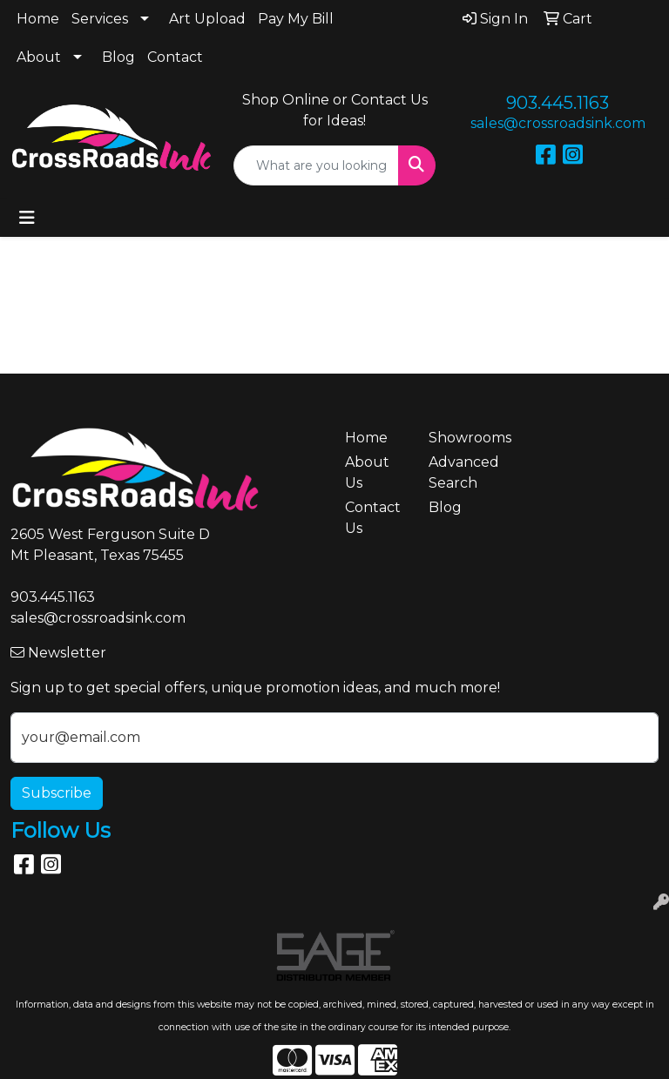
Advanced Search (460, 472)
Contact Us (373, 517)
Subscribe (56, 793)
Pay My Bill (296, 18)
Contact (175, 57)
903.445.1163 (557, 102)
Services (99, 18)
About (39, 57)
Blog (118, 57)
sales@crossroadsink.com (557, 123)
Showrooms (460, 437)
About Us (367, 472)
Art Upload (207, 18)
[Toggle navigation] (27, 218)
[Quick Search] (316, 165)
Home (38, 18)
